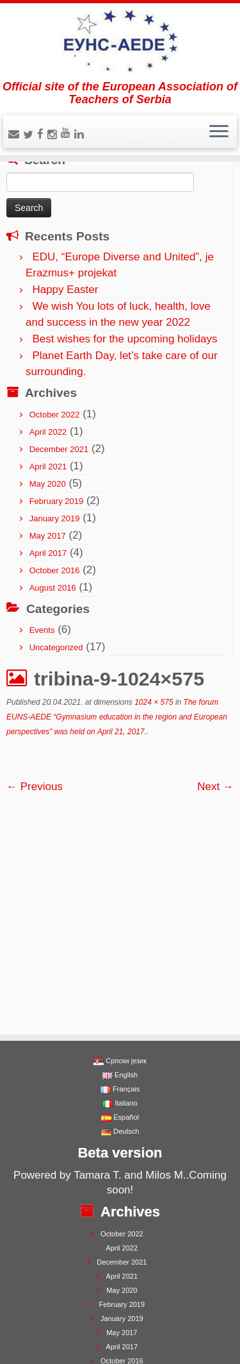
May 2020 (47, 484)
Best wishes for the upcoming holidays (124, 339)
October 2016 (54, 570)
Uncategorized (56, 647)
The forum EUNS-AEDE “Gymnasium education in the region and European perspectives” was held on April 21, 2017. (116, 717)
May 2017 (47, 536)
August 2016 (52, 588)
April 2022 (48, 432)
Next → (215, 786)
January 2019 (54, 518)
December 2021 (59, 449)
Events (42, 630)
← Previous (34, 786)
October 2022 (54, 414)
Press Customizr (157, 1334)
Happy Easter (65, 289)
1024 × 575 (152, 702)
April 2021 (48, 466)
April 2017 (48, 553)
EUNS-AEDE (63, 1334)
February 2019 (56, 501)
